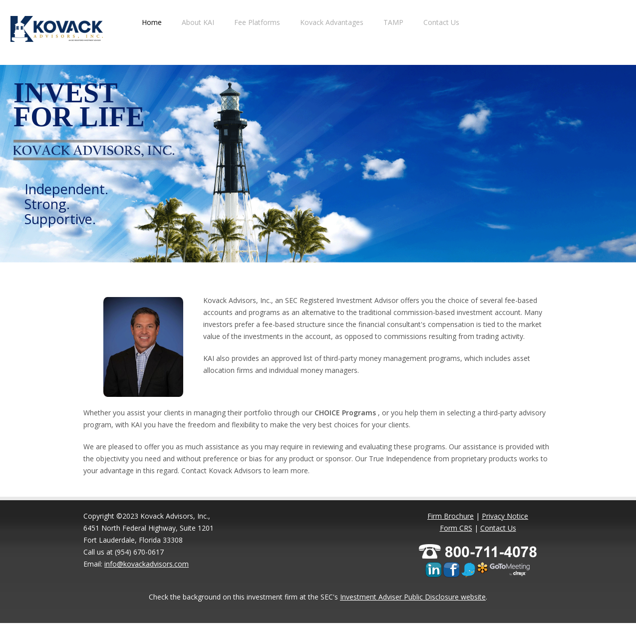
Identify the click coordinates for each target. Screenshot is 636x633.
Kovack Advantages (331, 22)
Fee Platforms (257, 22)
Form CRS (456, 528)
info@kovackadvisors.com (146, 564)
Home (152, 22)
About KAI (198, 22)
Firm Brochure (450, 516)
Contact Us (441, 22)
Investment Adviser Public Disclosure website (413, 597)
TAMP (393, 22)
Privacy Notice (505, 516)
